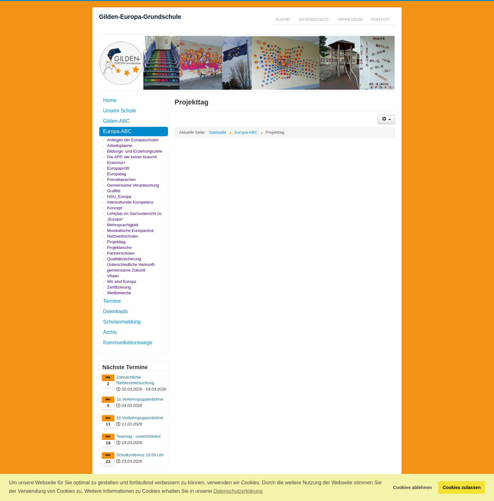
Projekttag (116, 241)
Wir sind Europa (121, 281)
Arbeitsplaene (119, 145)
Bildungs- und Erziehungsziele (134, 151)
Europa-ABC (117, 131)
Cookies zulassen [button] (462, 487)
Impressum (350, 19)
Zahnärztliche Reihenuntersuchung (135, 380)
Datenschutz (314, 19)
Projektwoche (119, 247)
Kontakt (380, 19)
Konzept (114, 207)
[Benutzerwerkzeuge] (386, 119)
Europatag (116, 174)
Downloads (115, 311)
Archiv (110, 332)
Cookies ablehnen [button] (412, 487)
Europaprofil (118, 168)
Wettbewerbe (119, 292)
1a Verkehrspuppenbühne (139, 399)
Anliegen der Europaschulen (132, 140)
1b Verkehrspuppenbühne (139, 417)
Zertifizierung (119, 287)
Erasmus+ (116, 162)
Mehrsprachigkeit (122, 224)
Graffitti (113, 191)
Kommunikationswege (127, 342)
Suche (283, 19)
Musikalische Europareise (130, 230)
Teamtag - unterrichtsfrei (138, 436)
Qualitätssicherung (124, 258)
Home (110, 100)
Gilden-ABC (116, 121)
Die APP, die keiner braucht (132, 157)
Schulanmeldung (122, 321)
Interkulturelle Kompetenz (130, 202)
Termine (112, 301)
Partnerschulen (121, 253)
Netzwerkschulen (122, 236)
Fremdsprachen (121, 179)
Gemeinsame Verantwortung (133, 185)
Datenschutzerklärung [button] (237, 491)
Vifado (113, 275)
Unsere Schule (119, 110)
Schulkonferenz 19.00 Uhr (140, 455)
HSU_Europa (119, 196)
